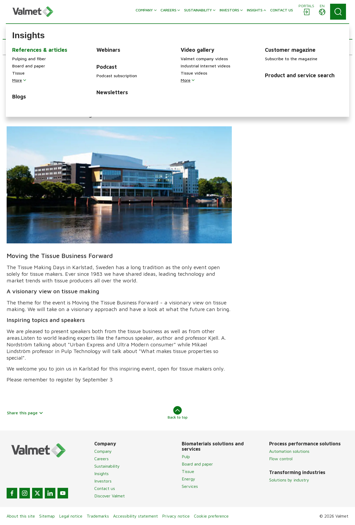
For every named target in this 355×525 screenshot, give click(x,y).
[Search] (338, 12)
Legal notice (70, 516)
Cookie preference (211, 516)
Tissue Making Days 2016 (277, 79)
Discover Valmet (109, 495)
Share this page (25, 412)
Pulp (186, 456)
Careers (101, 458)
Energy (188, 478)
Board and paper (197, 464)
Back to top (178, 412)
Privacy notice (176, 516)
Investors (103, 481)
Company (103, 451)
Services (190, 486)
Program (256, 93)
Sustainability (107, 466)
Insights (101, 473)
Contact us (104, 488)
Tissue (188, 471)
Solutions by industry (289, 479)
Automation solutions (289, 451)
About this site (21, 516)
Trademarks (98, 516)
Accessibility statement (135, 516)
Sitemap (47, 516)
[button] (22, 47)
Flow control (280, 458)
